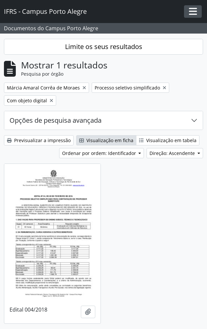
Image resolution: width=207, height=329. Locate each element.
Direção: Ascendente (173, 153)
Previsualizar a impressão (39, 140)
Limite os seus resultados (103, 46)
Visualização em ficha (106, 140)
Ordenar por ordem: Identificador (99, 153)
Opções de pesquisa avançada (56, 120)
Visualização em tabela (167, 140)
